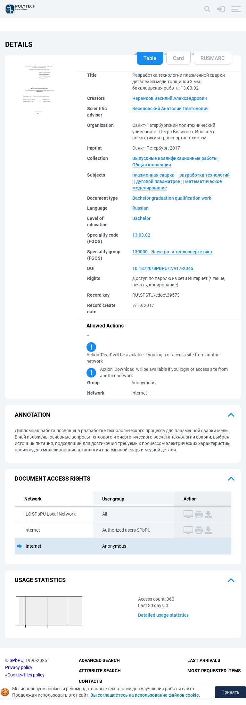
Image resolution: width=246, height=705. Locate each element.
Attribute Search (100, 670)
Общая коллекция (151, 164)
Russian (140, 208)
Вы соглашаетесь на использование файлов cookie (144, 695)
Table (150, 58)
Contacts (90, 681)
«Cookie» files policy (25, 674)
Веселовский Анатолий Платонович (170, 108)
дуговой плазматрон (158, 181)
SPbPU (16, 660)
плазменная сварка (153, 175)
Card (178, 58)
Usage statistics (40, 580)
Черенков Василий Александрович (169, 98)
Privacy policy (18, 667)
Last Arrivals (203, 660)
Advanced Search (99, 660)
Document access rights (52, 478)
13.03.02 (141, 235)
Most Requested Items (214, 670)
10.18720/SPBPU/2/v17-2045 (162, 268)
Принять (230, 692)
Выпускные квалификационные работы (174, 158)
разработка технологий (204, 175)
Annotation (32, 414)
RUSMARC (213, 58)
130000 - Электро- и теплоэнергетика (172, 251)
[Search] (207, 9)
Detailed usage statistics (163, 615)
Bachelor (141, 218)
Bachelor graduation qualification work (171, 198)
